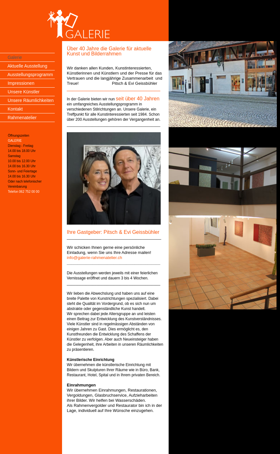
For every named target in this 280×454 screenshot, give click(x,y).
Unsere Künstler (23, 91)
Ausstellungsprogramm (30, 74)
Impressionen (21, 83)
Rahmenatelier (22, 117)
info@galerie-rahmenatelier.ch (94, 257)
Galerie (15, 57)
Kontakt (15, 109)
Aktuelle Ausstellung (27, 65)
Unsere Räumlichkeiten (31, 100)
